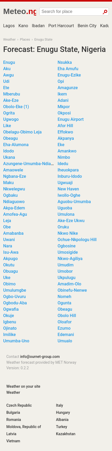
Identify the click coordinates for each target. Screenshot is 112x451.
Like (7, 125)
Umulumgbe (14, 290)
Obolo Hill (67, 315)
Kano (23, 25)
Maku (8, 182)
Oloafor (65, 321)
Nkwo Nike (68, 233)
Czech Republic (19, 405)
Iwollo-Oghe (69, 195)
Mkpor (64, 106)
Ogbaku (10, 195)
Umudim (65, 264)
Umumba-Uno (16, 340)
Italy (59, 405)
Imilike (9, 334)
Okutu (9, 264)
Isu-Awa (10, 252)
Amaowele (13, 169)
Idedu (63, 163)
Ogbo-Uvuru (14, 296)
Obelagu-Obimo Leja (22, 132)
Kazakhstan (65, 434)
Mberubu (11, 94)
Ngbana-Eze (14, 176)
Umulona (66, 214)
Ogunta (64, 302)
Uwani (9, 239)
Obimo (9, 283)
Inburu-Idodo (70, 176)
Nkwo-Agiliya (70, 258)
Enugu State (43, 39)
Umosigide (68, 252)
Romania (13, 420)
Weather (9, 39)
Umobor (65, 271)
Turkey (61, 427)
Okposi (64, 113)
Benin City (87, 25)
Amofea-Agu (15, 214)
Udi (6, 81)
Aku (7, 68)
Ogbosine (67, 245)
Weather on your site (23, 386)
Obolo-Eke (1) (16, 106)
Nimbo (64, 157)
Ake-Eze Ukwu (71, 220)
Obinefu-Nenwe (72, 290)
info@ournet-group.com (40, 356)
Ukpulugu (67, 277)
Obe (7, 226)
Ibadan (38, 25)
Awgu (8, 75)
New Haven (68, 188)
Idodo (8, 150)
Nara (7, 245)
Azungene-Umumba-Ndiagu (29, 163)
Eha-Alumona (16, 144)
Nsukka (65, 62)
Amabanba (13, 233)
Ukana (9, 157)
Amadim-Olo (69, 283)
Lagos (9, 25)
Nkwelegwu (14, 188)
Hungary (63, 412)
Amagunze (68, 87)
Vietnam (13, 441)
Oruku (63, 226)
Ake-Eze (10, 100)
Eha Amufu (68, 68)
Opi (61, 81)
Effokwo (65, 132)
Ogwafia (11, 309)
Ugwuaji (65, 182)
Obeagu (10, 138)
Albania (62, 420)
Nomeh (64, 296)
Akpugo (10, 258)
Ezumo (64, 328)
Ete (6, 87)
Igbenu (9, 321)
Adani (63, 100)
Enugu (9, 62)
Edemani (66, 334)
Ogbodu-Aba (15, 302)
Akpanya (66, 138)
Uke (6, 277)
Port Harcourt (61, 25)
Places (25, 39)
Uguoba (65, 207)
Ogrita (9, 113)
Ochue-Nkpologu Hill (77, 239)
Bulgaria (13, 412)
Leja (7, 220)
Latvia (11, 434)
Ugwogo (11, 119)
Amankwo (67, 150)
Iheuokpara (68, 169)
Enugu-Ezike (69, 75)
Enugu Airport (71, 119)
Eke (61, 144)
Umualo (65, 340)
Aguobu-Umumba (74, 201)
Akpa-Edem (14, 207)
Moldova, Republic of (23, 427)
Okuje (8, 315)
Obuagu (10, 271)
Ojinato (10, 328)
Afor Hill (65, 125)
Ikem (62, 94)
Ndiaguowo (14, 201)
